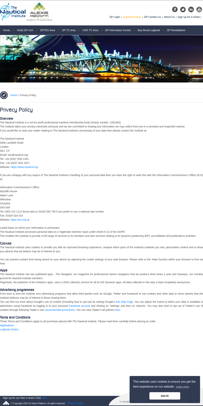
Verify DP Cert (25, 30)
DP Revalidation (176, 30)
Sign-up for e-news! (189, 16)
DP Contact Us (152, 16)
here (117, 309)
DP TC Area (69, 30)
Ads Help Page (124, 301)
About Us (169, 16)
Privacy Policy (75, 403)
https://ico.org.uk (20, 219)
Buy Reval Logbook (149, 30)
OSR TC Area (90, 30)
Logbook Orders (9, 329)
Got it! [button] (165, 395)
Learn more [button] (182, 386)
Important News (132, 16)
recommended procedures (60, 309)
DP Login (115, 16)
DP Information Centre (118, 30)
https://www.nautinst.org (24, 167)
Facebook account (79, 305)
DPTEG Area (47, 30)
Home (6, 30)
